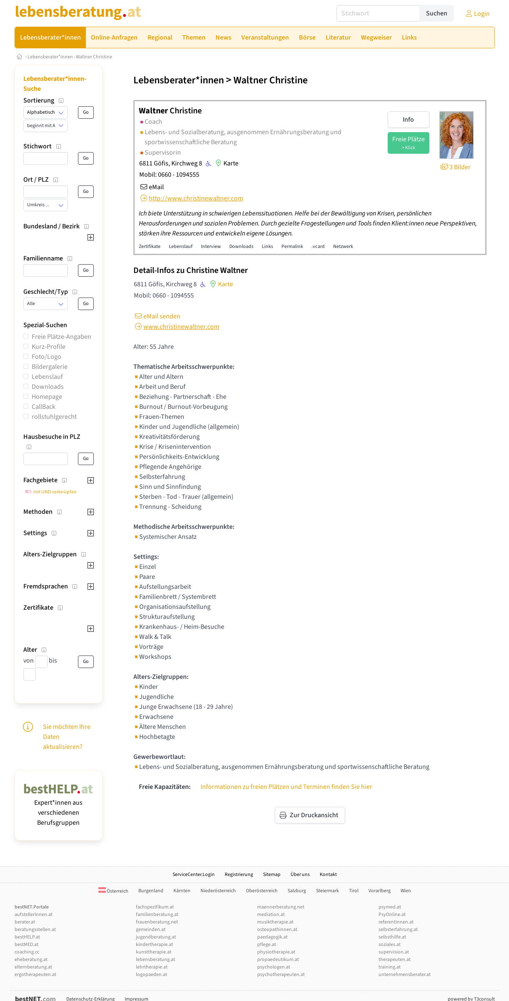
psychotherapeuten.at (281, 974)
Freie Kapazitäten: (165, 786)
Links (267, 246)
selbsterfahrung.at (398, 929)
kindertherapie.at (154, 944)
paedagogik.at (272, 937)
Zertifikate (149, 246)
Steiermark (327, 890)
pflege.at (266, 944)
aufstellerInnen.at (34, 914)
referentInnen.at (396, 922)
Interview (211, 246)
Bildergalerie (50, 366)
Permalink (292, 246)
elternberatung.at (33, 967)
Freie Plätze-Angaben (61, 336)
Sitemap (272, 874)
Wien (406, 890)
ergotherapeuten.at (35, 974)
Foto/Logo (46, 356)
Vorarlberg (380, 890)
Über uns (300, 874)
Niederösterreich (218, 890)
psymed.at (390, 907)
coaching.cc (27, 952)
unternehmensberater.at (405, 974)
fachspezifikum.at (155, 907)
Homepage (47, 396)
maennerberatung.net (280, 907)
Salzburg (297, 890)
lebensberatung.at (155, 959)
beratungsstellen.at (35, 929)
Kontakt (328, 874)
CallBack (43, 406)
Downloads (48, 386)
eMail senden (157, 316)
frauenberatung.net (157, 922)
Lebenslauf (47, 376)
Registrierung (239, 874)
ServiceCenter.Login (194, 874)
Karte (225, 163)
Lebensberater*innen (50, 56)
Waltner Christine (94, 56)
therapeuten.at (395, 959)
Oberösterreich (262, 890)
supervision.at (394, 952)
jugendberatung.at (156, 937)
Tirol (354, 890)
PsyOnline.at (392, 914)
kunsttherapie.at (153, 952)
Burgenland (150, 890)
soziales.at (390, 944)
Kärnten (182, 890)
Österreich (113, 891)
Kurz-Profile (48, 346)
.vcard (318, 246)
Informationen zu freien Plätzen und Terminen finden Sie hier (286, 786)
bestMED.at (26, 944)
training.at (390, 967)
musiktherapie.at (275, 922)
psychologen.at (273, 967)
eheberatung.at (31, 959)
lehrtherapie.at (152, 967)
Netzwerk (343, 246)
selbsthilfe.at (392, 937)
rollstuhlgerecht (54, 416)
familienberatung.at (157, 914)
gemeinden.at (150, 929)
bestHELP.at (27, 937)
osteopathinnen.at (277, 929)
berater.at (25, 922)
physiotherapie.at (276, 952)
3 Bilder (455, 167)
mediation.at (271, 914)
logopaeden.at (151, 974)
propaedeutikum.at (278, 959)
